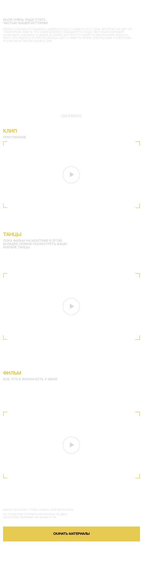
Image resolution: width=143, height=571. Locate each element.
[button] (71, 174)
